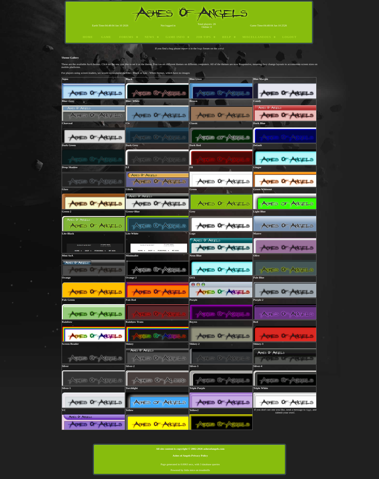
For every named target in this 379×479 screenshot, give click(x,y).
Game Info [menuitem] (175, 37)
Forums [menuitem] (126, 37)
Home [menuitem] (88, 37)
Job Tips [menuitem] (203, 37)
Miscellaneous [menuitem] (256, 37)
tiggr (308, 409)
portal (221, 48)
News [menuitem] (149, 37)
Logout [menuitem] (289, 37)
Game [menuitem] (106, 37)
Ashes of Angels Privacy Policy (190, 455)
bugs (199, 48)
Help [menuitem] (226, 37)
